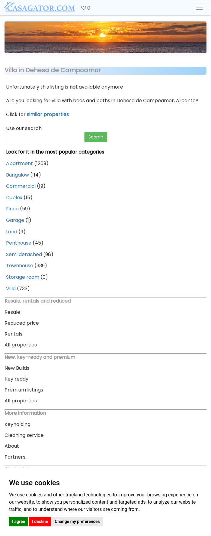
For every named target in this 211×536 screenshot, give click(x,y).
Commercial (21, 186)
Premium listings (24, 389)
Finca (12, 208)
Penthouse (18, 242)
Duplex (14, 197)
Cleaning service (24, 435)
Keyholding (17, 424)
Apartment (19, 163)
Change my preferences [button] (77, 521)
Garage (15, 220)
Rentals (13, 333)
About (12, 446)
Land (11, 231)
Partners (15, 456)
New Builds (17, 368)
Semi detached (24, 254)
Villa (11, 288)
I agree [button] (18, 521)
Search (95, 137)
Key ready (16, 378)
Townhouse (19, 265)
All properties (21, 344)
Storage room (22, 277)
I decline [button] (40, 521)
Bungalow (17, 174)
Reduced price (22, 323)
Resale (12, 312)
